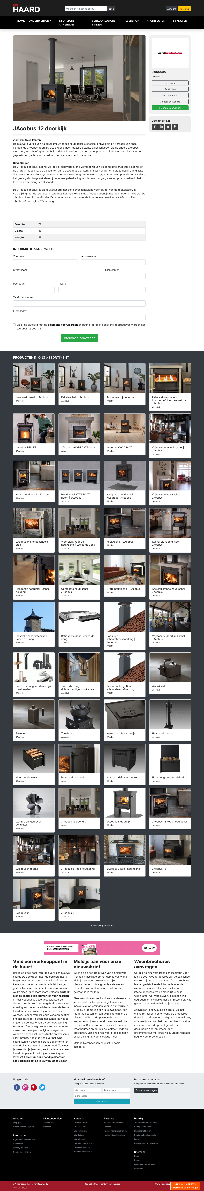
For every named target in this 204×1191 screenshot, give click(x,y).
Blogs (136, 1156)
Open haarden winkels (144, 1164)
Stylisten (180, 20)
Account (171, 8)
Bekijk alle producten (102, 925)
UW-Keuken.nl (80, 1131)
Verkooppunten (170, 95)
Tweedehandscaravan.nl (145, 1122)
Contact (47, 1126)
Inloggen (17, 1122)
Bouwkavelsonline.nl (83, 1151)
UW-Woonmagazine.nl (84, 1143)
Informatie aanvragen (67, 22)
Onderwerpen (39, 20)
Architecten (156, 20)
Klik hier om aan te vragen (185, 1186)
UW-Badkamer (80, 1122)
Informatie (170, 83)
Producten (170, 89)
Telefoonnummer (23, 297)
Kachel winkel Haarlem (114, 1135)
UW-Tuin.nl (79, 1135)
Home (21, 20)
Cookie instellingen (22, 1152)
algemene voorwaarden (63, 324)
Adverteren (48, 1122)
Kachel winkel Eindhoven (115, 1131)
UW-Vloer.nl (79, 1139)
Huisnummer (111, 269)
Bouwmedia (42, 1184)
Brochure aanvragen (146, 1090)
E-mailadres (20, 311)
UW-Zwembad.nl (82, 1147)
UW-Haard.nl (80, 1126)
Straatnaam (20, 269)
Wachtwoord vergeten (23, 1126)
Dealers (137, 1160)
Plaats (62, 283)
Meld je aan (102, 1101)
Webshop (132, 20)
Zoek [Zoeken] (111, 8)
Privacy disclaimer (21, 1148)
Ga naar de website (170, 101)
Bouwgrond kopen (142, 1126)
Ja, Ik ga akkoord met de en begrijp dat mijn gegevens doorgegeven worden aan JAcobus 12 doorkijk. (81, 326)
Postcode (19, 283)
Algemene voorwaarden (24, 1139)
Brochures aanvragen (170, 107)
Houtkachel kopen (142, 1131)
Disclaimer (18, 1143)
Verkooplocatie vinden (104, 22)
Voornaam (19, 256)
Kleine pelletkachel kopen (146, 1143)
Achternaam (88, 256)
